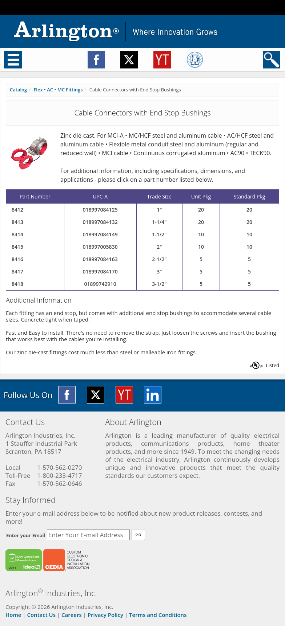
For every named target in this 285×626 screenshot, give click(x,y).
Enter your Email (25, 535)
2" (159, 246)
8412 (17, 209)
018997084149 (100, 234)
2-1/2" (159, 259)
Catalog (18, 89)
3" (159, 271)
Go (138, 534)
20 (201, 209)
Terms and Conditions (157, 614)
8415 (17, 246)
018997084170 (100, 271)
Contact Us (41, 614)
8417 (17, 271)
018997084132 (100, 221)
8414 (17, 234)
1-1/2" (159, 234)
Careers (71, 614)
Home (13, 614)
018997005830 (100, 246)
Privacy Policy (105, 614)
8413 (17, 221)
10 (201, 234)
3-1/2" (159, 283)
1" (159, 209)
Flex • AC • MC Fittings (58, 89)
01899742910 (100, 283)
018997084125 (100, 209)
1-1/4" (159, 221)
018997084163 (100, 259)
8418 (17, 283)
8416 (17, 259)
